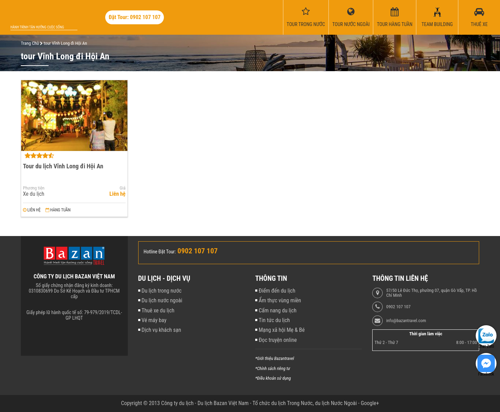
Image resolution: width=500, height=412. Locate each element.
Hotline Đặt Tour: (160, 251)
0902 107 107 (398, 306)
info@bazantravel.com (406, 320)
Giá (123, 188)
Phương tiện (33, 188)
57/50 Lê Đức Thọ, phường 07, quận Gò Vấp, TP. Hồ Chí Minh (431, 293)
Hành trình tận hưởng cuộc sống (37, 27)
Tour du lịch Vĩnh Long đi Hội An (63, 166)
